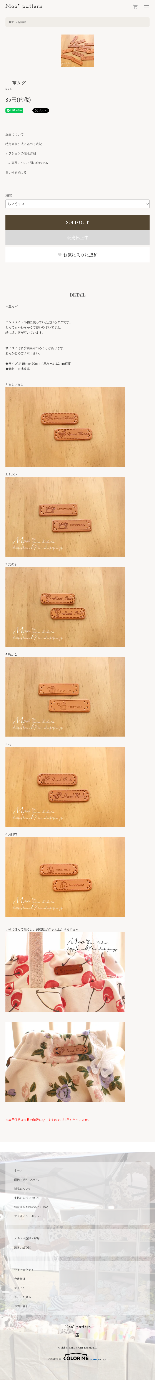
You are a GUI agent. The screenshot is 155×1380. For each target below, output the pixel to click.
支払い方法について (27, 1198)
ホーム (18, 1170)
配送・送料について (27, 1179)
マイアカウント (24, 1270)
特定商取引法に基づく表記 (23, 144)
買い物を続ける (16, 172)
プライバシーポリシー (28, 1216)
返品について (14, 134)
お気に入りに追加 (77, 255)
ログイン (19, 1288)
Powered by (77, 1356)
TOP (11, 22)
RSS (17, 1247)
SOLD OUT (77, 222)
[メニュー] (146, 6)
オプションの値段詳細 (20, 153)
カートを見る (22, 1297)
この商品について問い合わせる (26, 163)
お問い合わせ (22, 1306)
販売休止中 (77, 237)
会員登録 (19, 1279)
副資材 (22, 22)
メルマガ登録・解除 (27, 1238)
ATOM (26, 1247)
